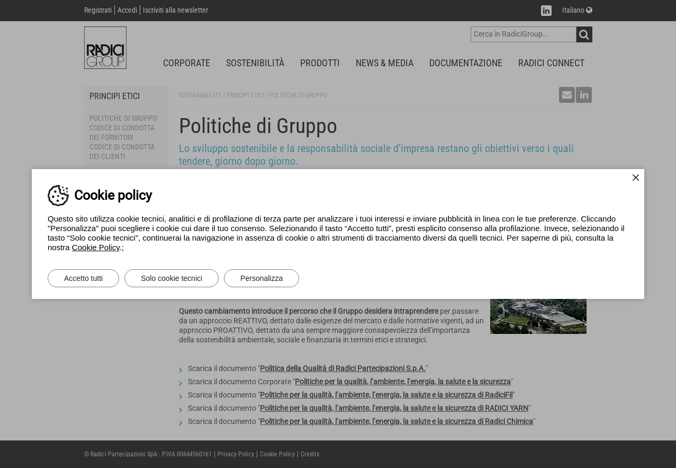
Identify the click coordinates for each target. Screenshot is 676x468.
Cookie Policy (96, 247)
